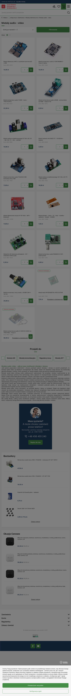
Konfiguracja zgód (35, 691)
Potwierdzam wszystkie (35, 685)
